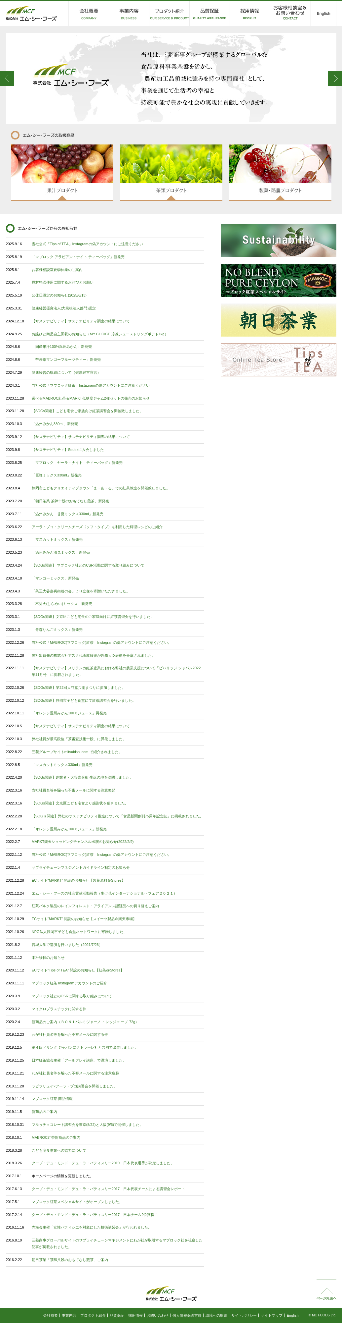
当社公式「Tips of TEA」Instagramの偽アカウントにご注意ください (87, 244)
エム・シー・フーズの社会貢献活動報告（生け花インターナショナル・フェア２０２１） (104, 893)
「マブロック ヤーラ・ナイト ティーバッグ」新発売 (77, 463)
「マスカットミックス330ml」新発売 (62, 765)
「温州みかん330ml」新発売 (55, 424)
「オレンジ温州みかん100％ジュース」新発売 (69, 829)
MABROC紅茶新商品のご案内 (56, 1137)
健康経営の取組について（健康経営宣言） (66, 372)
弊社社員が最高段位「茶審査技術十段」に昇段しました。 (79, 739)
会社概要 (50, 1315)
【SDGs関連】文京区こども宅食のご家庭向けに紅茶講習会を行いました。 (93, 617)
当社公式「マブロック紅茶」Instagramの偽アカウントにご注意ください (91, 385)
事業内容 (69, 1315)
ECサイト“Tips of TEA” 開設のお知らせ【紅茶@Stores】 (78, 970)
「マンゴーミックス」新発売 (55, 578)
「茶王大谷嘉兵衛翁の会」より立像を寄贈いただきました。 (81, 591)
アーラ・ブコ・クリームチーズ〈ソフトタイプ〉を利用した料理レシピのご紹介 (97, 527)
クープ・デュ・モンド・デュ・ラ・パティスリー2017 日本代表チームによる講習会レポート (108, 1189)
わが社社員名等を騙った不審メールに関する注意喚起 (75, 1073)
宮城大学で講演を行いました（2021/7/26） (67, 945)
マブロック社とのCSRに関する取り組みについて (72, 996)
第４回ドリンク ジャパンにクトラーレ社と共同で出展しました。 (85, 1047)
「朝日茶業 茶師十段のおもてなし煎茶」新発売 (70, 501)
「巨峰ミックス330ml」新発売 (57, 475)
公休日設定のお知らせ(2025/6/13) (59, 295)
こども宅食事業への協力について (59, 1150)
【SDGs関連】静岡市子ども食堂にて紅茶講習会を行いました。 (84, 700)
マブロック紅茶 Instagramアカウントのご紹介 (69, 983)
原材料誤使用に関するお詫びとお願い (63, 282)
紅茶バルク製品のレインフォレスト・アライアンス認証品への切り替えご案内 (95, 906)
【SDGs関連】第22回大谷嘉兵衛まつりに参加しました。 (79, 687)
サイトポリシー (244, 1315)
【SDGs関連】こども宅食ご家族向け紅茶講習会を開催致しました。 (87, 411)
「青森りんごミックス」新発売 (57, 630)
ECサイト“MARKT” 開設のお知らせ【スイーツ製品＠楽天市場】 (84, 919)
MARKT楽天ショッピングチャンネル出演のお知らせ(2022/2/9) (83, 842)
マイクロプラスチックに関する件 (59, 1009)
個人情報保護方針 (187, 1315)
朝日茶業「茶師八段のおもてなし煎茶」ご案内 (70, 1260)
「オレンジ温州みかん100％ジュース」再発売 (69, 713)
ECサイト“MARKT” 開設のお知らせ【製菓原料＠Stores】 (78, 880)
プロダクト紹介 (93, 1315)
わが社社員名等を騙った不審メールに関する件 (70, 1034)
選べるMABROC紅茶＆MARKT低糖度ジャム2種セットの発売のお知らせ (91, 398)
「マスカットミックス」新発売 (57, 539)
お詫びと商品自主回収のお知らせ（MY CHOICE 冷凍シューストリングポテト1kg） (100, 334)
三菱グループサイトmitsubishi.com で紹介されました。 (77, 752)
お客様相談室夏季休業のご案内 (57, 270)
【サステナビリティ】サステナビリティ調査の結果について (81, 321)
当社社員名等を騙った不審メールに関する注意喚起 (73, 790)
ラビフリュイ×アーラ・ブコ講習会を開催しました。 (74, 1086)
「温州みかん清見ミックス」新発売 (61, 552)
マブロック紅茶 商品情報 (52, 1099)
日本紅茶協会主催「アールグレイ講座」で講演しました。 (79, 1060)
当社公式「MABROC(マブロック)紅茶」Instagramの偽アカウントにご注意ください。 (102, 642)
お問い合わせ (158, 1315)
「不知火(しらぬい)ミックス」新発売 (62, 604)
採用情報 (135, 1315)
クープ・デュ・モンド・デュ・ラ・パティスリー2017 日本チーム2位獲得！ (95, 1215)
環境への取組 (216, 1315)
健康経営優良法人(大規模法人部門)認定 (64, 308)
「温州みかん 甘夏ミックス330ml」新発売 (67, 514)
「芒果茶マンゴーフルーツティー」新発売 (66, 359)
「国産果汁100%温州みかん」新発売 (62, 347)
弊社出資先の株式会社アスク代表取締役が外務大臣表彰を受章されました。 (93, 655)
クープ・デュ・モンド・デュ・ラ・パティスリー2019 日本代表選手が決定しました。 (103, 1163)
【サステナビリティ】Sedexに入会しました (68, 450)
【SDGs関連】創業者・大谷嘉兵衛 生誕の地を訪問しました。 (82, 777)
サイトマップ (272, 1315)
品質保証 (117, 1315)
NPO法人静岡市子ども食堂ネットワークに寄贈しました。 (79, 932)
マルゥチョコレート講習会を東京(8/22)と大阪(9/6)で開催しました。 (87, 1125)
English (292, 1315)
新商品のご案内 (44, 1112)
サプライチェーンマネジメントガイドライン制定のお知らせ (81, 867)
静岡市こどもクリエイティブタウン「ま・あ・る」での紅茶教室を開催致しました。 (101, 488)
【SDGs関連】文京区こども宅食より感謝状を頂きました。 (80, 803)
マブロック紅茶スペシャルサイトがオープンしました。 (77, 1202)
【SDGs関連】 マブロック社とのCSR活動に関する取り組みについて (88, 565)
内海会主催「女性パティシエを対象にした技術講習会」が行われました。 (92, 1227)
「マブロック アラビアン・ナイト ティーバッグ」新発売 (78, 257)
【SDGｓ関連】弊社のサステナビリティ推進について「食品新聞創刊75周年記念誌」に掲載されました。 (118, 816)
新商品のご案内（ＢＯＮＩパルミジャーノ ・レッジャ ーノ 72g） (85, 1022)
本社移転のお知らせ (48, 958)
